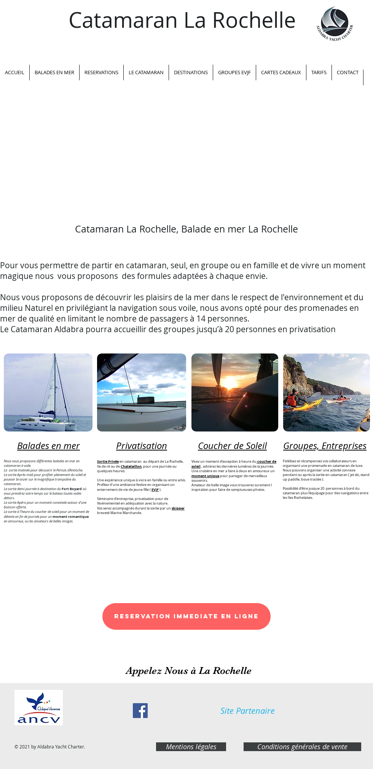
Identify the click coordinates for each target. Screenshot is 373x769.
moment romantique (71, 516)
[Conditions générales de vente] (302, 746)
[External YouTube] (186, 145)
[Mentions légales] (191, 746)
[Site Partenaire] (247, 710)
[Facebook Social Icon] (140, 710)
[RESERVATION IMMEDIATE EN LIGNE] (186, 616)
